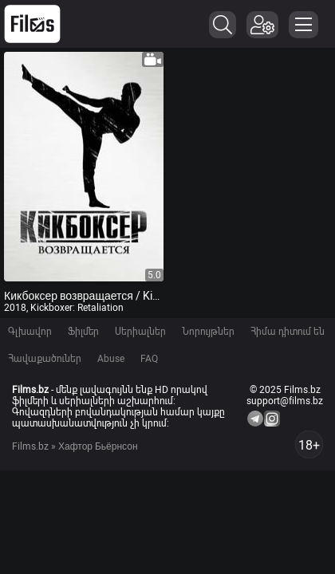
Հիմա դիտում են (287, 331)
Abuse (110, 358)
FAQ (149, 358)
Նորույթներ (208, 331)
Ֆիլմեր (83, 331)
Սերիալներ (140, 331)
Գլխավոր (30, 331)
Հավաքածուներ (44, 358)
